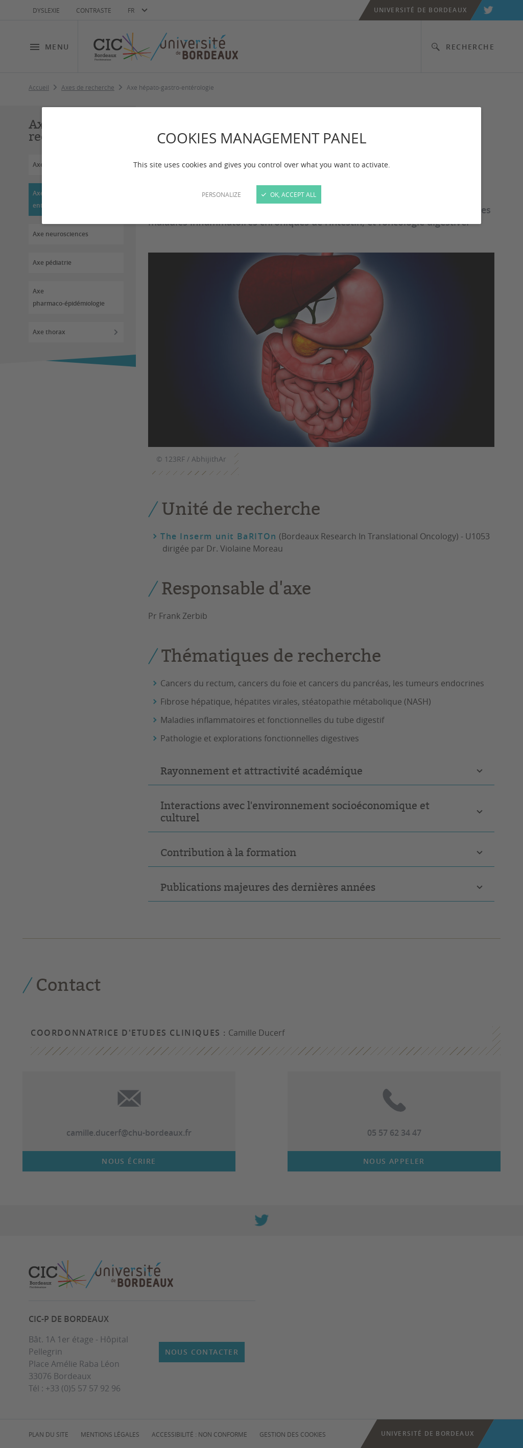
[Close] (261, 724)
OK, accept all (289, 194)
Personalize (221, 194)
